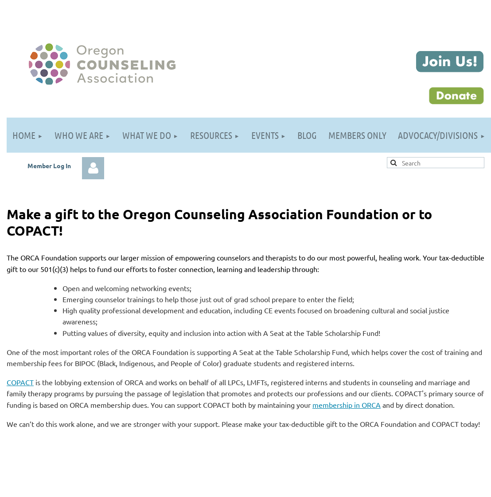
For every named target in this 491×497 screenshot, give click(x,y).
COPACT (20, 382)
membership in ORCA (346, 404)
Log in (93, 168)
